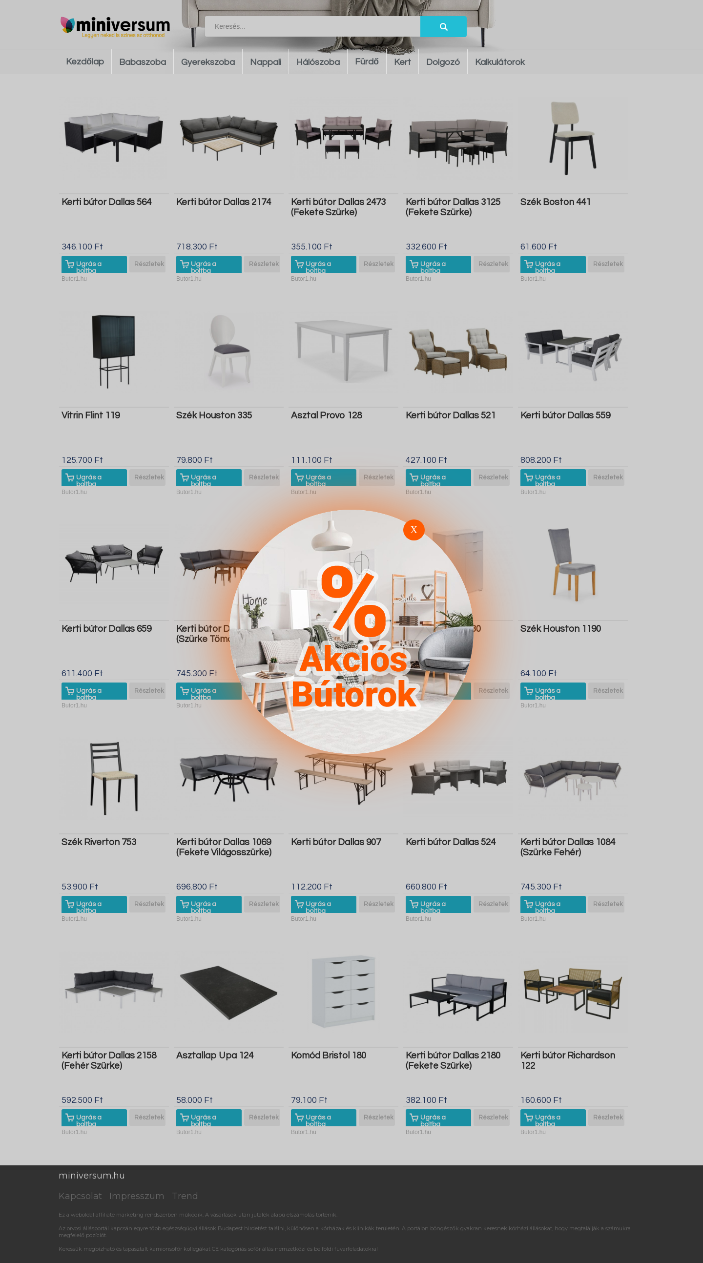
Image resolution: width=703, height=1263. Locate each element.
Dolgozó (443, 62)
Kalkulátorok (500, 62)
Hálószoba (318, 62)
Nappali (265, 62)
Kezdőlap (85, 61)
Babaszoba (142, 62)
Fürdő (367, 61)
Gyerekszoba (208, 62)
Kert (402, 62)
